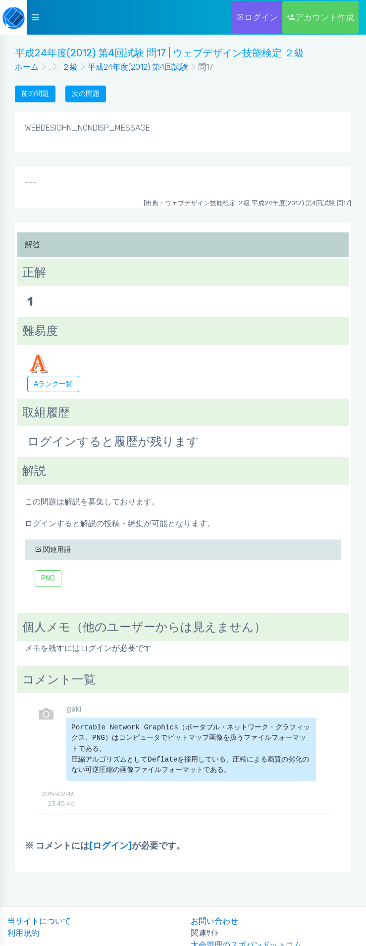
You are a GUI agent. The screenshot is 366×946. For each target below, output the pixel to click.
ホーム (27, 67)
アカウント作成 (320, 17)
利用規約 (23, 933)
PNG (48, 578)
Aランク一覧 (53, 384)
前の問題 (35, 94)
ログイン (257, 17)
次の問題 (86, 94)
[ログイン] (110, 845)
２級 (69, 67)
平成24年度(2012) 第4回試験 (138, 67)
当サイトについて (39, 921)
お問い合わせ (214, 921)
